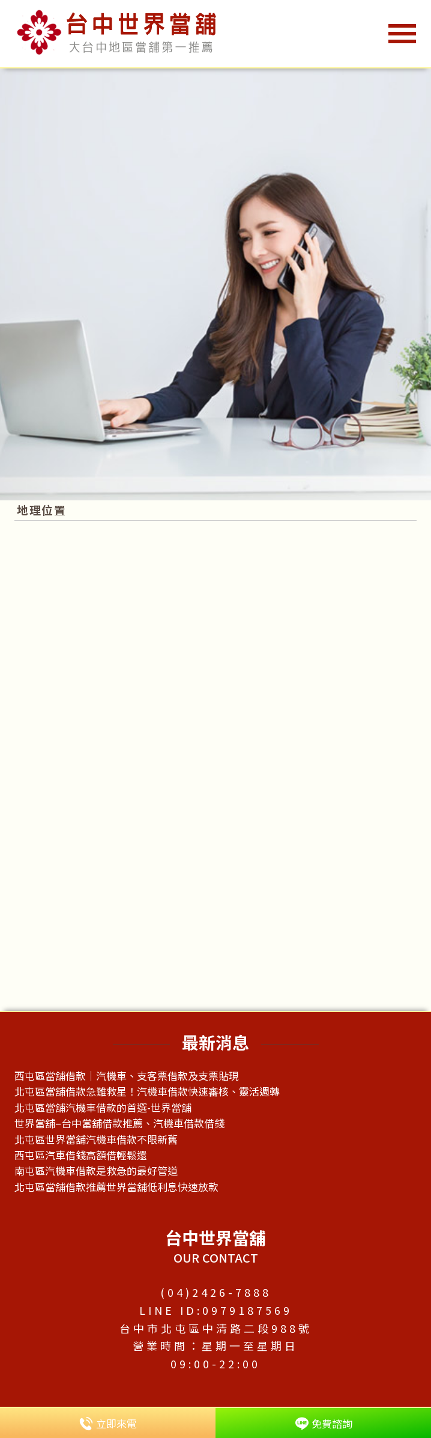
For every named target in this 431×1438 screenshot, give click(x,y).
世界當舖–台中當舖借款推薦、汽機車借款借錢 (119, 1122)
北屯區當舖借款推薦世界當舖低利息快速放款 (116, 1186)
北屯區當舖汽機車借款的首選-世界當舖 (102, 1107)
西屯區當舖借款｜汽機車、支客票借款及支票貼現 (126, 1075)
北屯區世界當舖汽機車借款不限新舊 (96, 1139)
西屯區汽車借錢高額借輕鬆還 (80, 1154)
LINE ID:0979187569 (215, 1310)
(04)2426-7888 (215, 1292)
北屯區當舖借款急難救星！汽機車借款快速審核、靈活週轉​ (147, 1091)
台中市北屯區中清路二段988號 (215, 1328)
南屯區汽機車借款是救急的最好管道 (96, 1170)
